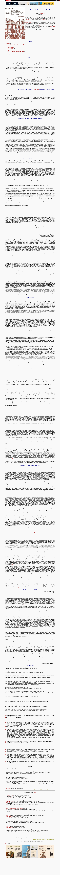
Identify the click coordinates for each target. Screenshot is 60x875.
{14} (18, 587)
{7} (5, 729)
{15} (23, 604)
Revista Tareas (42, 13)
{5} (5, 726)
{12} (34, 532)
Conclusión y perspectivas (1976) (11, 52)
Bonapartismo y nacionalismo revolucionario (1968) (15, 51)
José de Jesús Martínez (9, 795)
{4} (5, 722)
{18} (30, 636)
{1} (16, 142)
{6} (34, 374)
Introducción (8, 43)
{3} (5, 719)
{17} (5, 761)
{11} (5, 742)
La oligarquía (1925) (10, 48)
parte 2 (52, 28)
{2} (33, 163)
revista (52, 26)
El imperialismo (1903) (10, 47)
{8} (12, 458)
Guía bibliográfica (9, 54)
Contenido (27, 19)
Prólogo (40, 25)
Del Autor (43, 19)
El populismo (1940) (10, 50)
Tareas (34, 792)
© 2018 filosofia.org (9, 843)
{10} (32, 476)
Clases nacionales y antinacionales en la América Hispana (16, 44)
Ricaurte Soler (40, 7)
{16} (17, 626)
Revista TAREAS (8, 788)
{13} (12, 564)
